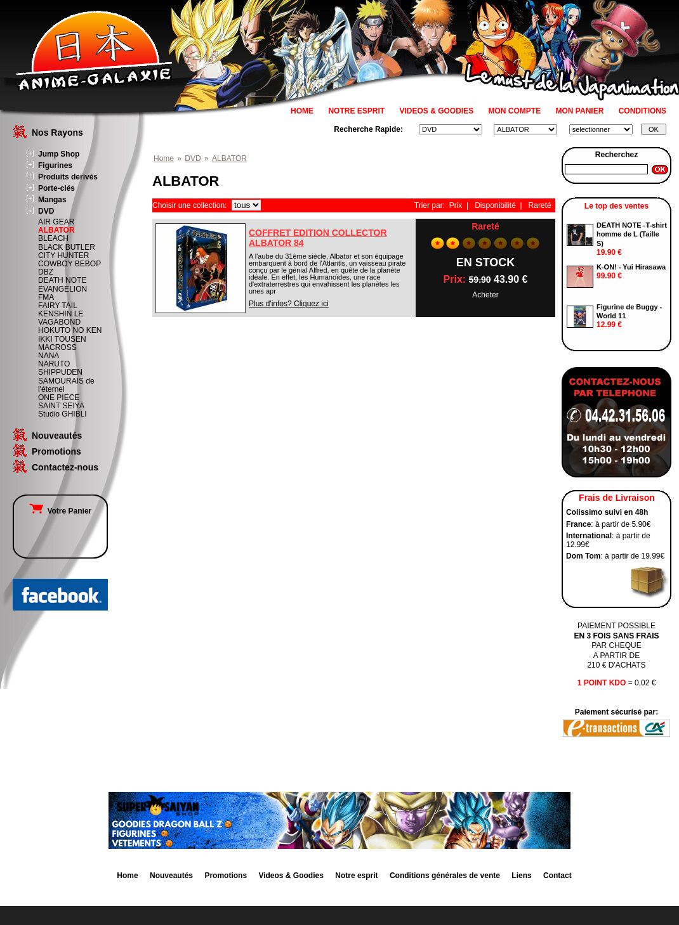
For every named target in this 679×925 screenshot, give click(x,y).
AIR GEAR (56, 221)
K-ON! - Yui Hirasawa (631, 267)
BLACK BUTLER (66, 247)
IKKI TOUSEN (62, 339)
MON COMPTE (515, 111)
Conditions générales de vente (445, 875)
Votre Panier (60, 511)
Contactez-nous (65, 467)
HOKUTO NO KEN (70, 330)
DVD (46, 211)
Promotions (56, 451)
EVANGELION (62, 289)
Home (164, 158)
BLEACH (53, 238)
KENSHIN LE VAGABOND (60, 318)
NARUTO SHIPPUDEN (60, 368)
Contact (557, 875)
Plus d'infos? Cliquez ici (289, 303)
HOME (302, 111)
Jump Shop (58, 154)
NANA (48, 355)
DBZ (45, 272)
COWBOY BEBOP (69, 263)
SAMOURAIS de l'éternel (66, 385)
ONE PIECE (58, 397)
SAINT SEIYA (61, 405)
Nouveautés (57, 435)
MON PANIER (580, 111)
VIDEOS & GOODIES (436, 111)
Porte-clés (56, 188)
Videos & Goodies (290, 875)
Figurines (55, 165)
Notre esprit (356, 875)
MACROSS (57, 347)
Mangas (52, 199)
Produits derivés (68, 176)
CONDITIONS (642, 111)
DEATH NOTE (62, 280)
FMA (46, 297)
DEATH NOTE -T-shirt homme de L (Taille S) (632, 234)
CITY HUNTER (63, 255)
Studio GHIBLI (62, 414)
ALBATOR (56, 230)
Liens (521, 875)
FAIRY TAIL (57, 305)
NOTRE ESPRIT (356, 111)
